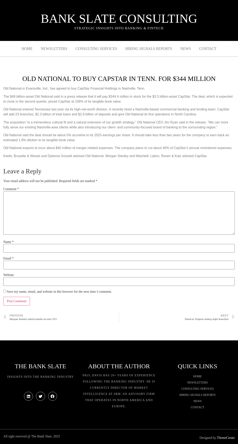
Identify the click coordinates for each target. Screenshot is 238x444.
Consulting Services (96, 49)
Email (8, 258)
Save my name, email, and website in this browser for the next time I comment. (59, 291)
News (185, 49)
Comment (11, 189)
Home (27, 49)
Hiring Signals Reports (148, 49)
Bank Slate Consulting (119, 18)
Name (8, 242)
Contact (208, 49)
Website (8, 275)
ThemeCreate (226, 437)
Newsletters (54, 49)
